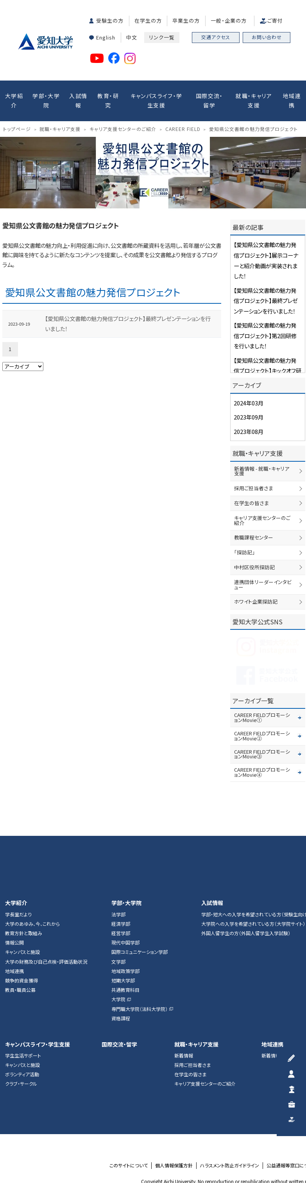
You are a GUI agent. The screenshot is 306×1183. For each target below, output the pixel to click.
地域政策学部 (125, 914)
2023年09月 (247, 406)
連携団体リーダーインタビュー (265, 555)
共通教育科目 (125, 932)
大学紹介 (14, 98)
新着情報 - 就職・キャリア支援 (264, 455)
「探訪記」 (243, 526)
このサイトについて (128, 1108)
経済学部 (120, 866)
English (105, 35)
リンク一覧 (162, 35)
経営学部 (120, 876)
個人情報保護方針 (174, 1108)
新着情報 (183, 998)
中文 (131, 35)
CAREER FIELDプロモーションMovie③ (269, 705)
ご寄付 (275, 20)
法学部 (118, 857)
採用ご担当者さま (252, 469)
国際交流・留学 (209, 98)
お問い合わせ (267, 37)
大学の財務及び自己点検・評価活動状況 (46, 904)
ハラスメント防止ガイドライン (229, 1108)
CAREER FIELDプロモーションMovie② (269, 692)
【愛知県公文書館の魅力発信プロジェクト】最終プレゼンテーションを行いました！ (126, 303)
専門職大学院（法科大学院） (139, 951)
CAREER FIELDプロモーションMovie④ (269, 718)
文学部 (118, 904)
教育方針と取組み (23, 876)
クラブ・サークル (21, 1026)
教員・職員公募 (20, 932)
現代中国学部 (125, 885)
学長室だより (18, 857)
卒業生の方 (186, 20)
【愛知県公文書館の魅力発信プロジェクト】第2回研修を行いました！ (265, 314)
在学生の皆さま (250, 483)
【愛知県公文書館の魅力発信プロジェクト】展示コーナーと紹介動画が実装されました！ (266, 250)
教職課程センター (252, 512)
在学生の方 (148, 20)
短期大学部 (123, 923)
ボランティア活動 (22, 1017)
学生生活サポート (23, 998)
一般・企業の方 (229, 20)
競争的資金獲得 (21, 923)
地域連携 (292, 98)
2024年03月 (247, 393)
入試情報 (78, 98)
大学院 (118, 942)
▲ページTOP (292, 767)
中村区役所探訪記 (253, 540)
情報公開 (14, 885)
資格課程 (120, 961)
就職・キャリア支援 (254, 98)
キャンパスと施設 (22, 895)
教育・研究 (108, 98)
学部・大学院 (46, 98)
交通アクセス (215, 37)
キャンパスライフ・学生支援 (157, 98)
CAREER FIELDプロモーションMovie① (269, 680)
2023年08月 (247, 419)
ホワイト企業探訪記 (254, 569)
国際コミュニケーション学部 (139, 895)
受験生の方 (109, 20)
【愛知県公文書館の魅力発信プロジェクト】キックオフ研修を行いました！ (267, 346)
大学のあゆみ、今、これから (32, 866)
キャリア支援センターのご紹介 (265, 498)
